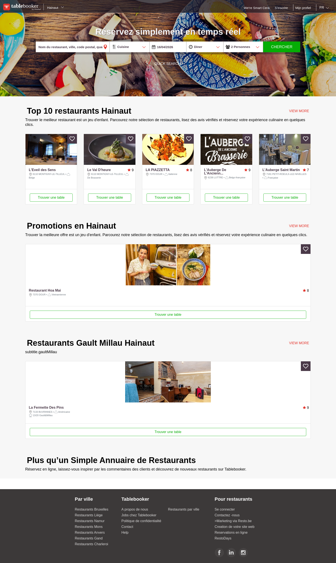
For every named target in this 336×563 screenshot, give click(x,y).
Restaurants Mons (89, 527)
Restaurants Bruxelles (91, 509)
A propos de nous (135, 509)
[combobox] (325, 7)
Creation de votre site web (235, 527)
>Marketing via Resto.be (233, 521)
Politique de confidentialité (141, 521)
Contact (127, 527)
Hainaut (55, 7)
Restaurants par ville (183, 509)
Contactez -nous (227, 515)
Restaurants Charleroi (91, 544)
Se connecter (225, 509)
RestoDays (223, 538)
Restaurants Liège (89, 515)
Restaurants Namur (90, 521)
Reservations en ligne (231, 532)
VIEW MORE (299, 226)
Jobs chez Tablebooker (139, 515)
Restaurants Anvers (90, 532)
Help (125, 532)
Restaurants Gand (89, 538)
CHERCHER (281, 47)
